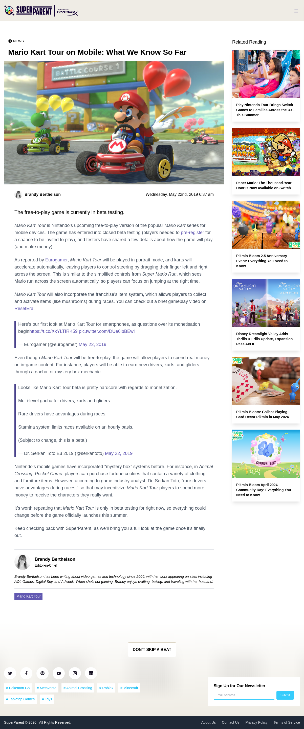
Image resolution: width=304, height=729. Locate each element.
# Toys (47, 699)
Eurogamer (56, 259)
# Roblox (106, 688)
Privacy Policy (257, 722)
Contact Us (230, 722)
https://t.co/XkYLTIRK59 (53, 331)
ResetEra (23, 308)
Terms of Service (287, 722)
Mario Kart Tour (28, 596)
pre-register (192, 232)
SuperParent (14, 722)
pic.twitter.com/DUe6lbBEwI (107, 331)
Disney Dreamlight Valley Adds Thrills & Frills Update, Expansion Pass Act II (264, 339)
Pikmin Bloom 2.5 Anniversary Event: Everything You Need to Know (262, 261)
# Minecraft (129, 688)
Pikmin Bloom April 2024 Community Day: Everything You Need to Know (263, 490)
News (18, 41)
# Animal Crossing (77, 688)
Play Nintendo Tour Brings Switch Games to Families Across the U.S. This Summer (265, 110)
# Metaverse (46, 688)
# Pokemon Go (18, 688)
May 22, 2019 (92, 344)
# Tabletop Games (20, 699)
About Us (208, 722)
